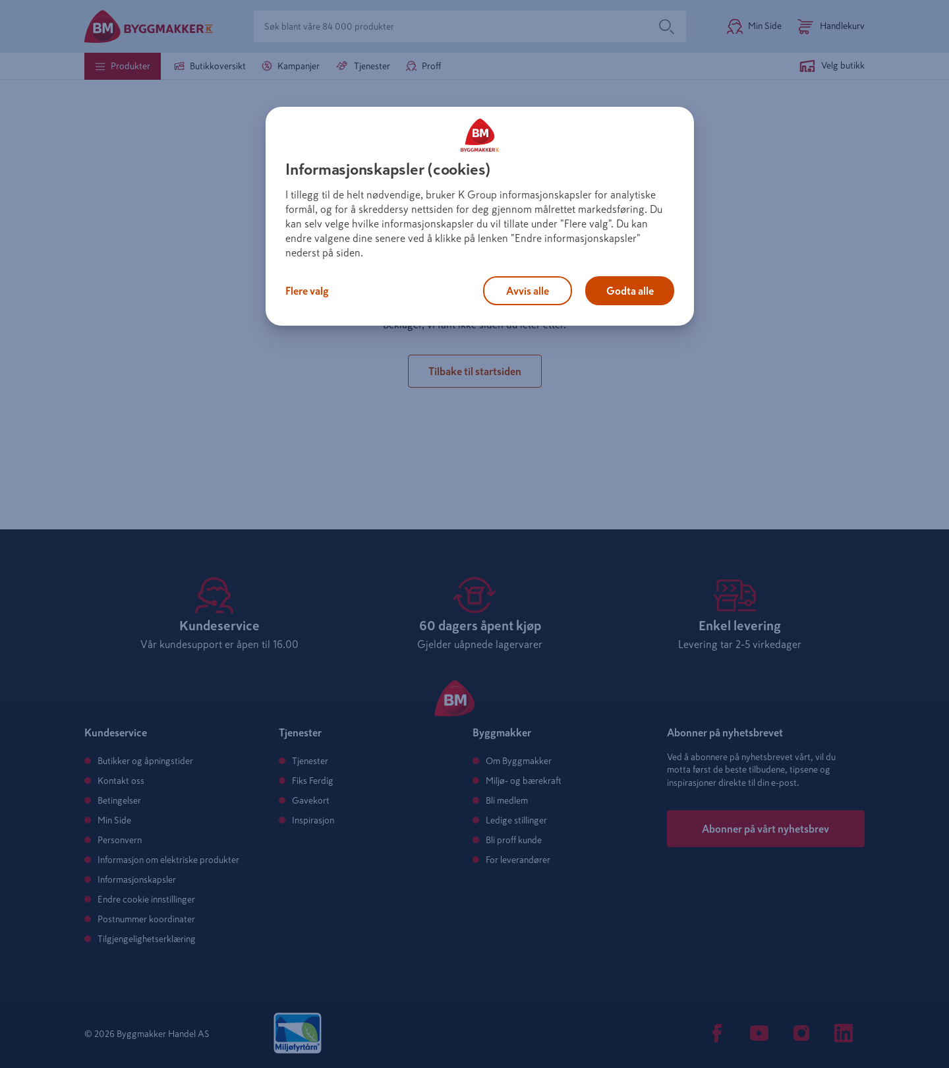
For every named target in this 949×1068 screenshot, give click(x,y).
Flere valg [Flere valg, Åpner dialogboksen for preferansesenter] (307, 290)
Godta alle (630, 290)
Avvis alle (527, 290)
